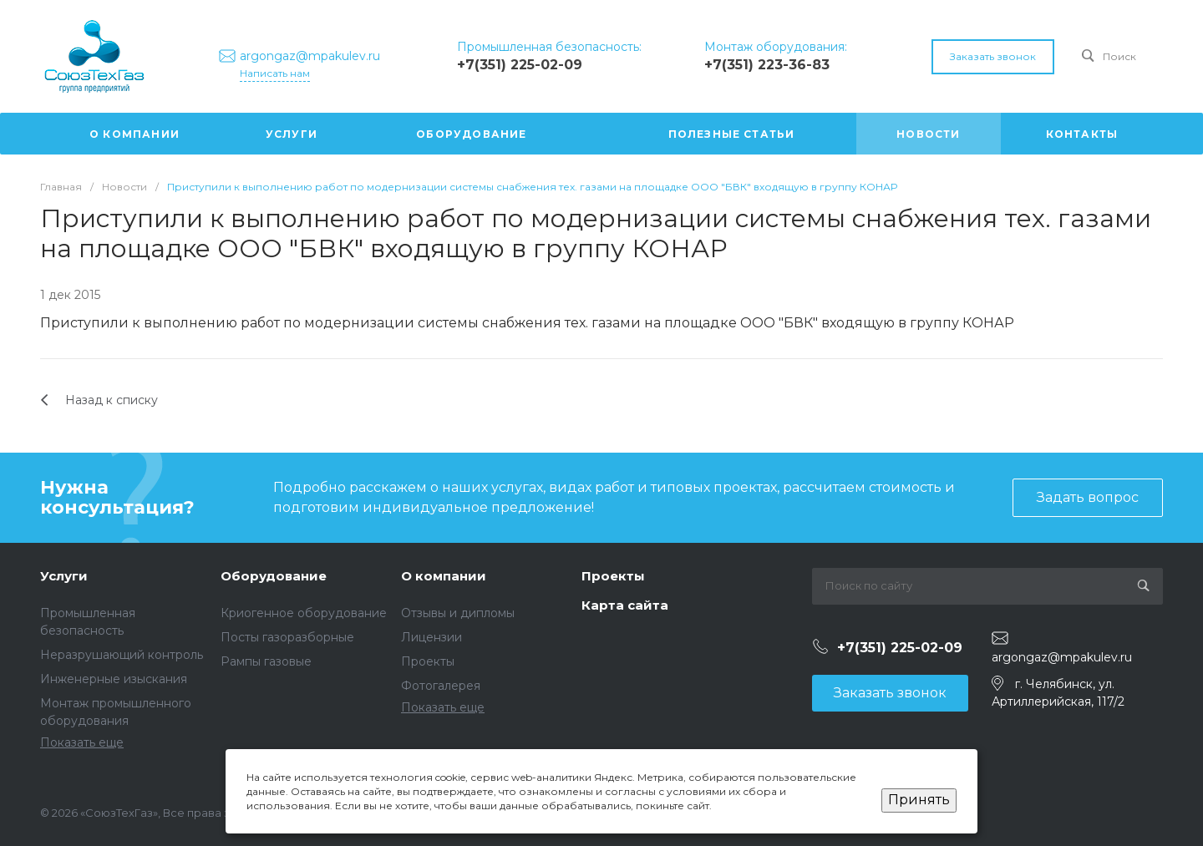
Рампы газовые (266, 661)
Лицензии (431, 637)
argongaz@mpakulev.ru (1062, 657)
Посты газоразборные (287, 637)
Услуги (64, 576)
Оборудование (274, 576)
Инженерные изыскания (113, 678)
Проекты (427, 661)
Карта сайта (624, 605)
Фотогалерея (440, 685)
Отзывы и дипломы (458, 613)
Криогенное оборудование (304, 613)
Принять (919, 800)
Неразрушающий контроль (121, 654)
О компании (443, 576)
